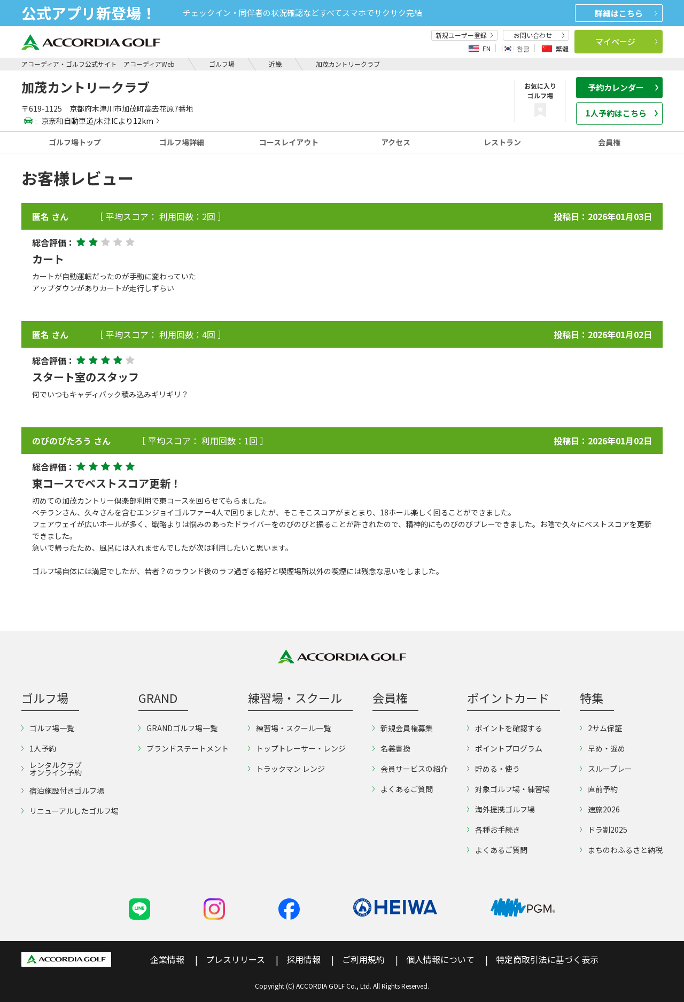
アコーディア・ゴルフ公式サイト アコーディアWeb (98, 63)
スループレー (606, 768)
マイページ (626, 41)
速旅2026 (600, 809)
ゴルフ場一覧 (47, 728)
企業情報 (167, 959)
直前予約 (599, 789)
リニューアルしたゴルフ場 (70, 811)
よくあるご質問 (402, 789)
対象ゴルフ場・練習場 (508, 789)
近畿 (275, 63)
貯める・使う (493, 768)
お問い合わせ (539, 35)
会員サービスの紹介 (410, 768)
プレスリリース (235, 959)
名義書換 (391, 748)
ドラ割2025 (603, 829)
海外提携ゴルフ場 (501, 809)
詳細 (626, 13)
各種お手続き (493, 829)
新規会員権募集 (402, 728)
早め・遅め (602, 748)
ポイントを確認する (504, 728)
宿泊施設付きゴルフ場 (62, 790)
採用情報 (303, 959)
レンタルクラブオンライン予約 (51, 768)
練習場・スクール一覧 (289, 728)
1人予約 (38, 748)
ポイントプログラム (504, 748)
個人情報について (440, 959)
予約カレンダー (623, 87)
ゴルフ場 (222, 63)
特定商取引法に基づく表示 (547, 959)
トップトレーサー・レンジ (297, 748)
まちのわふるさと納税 (621, 850)
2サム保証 (601, 728)
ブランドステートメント (183, 748)
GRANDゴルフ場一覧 (177, 728)
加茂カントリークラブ (348, 63)
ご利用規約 (363, 959)
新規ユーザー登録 (464, 35)
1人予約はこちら (622, 113)
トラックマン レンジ (286, 768)
